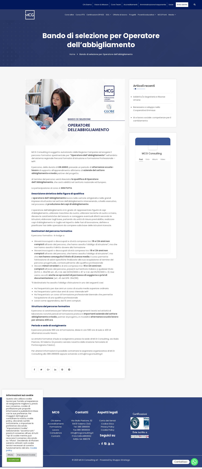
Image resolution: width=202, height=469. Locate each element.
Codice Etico (107, 425)
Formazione (56, 428)
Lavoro (55, 431)
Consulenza (56, 434)
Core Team (116, 4)
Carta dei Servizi (107, 422)
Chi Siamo (87, 4)
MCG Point (162, 14)
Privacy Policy (107, 428)
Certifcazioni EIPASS (95, 14)
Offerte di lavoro (120, 14)
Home (72, 55)
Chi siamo (56, 422)
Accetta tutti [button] (13, 459)
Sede (171, 4)
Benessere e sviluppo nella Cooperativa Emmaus (146, 110)
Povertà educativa (146, 14)
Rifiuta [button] (10, 455)
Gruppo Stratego (121, 461)
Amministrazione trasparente (153, 4)
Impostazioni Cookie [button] (26, 455)
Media (171, 14)
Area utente (182, 4)
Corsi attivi (69, 14)
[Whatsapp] (194, 462)
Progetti (132, 14)
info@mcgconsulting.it (82, 434)
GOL (107, 14)
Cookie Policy (107, 431)
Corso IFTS (80, 14)
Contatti (55, 437)
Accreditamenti (130, 4)
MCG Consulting (152, 155)
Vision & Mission (101, 4)
